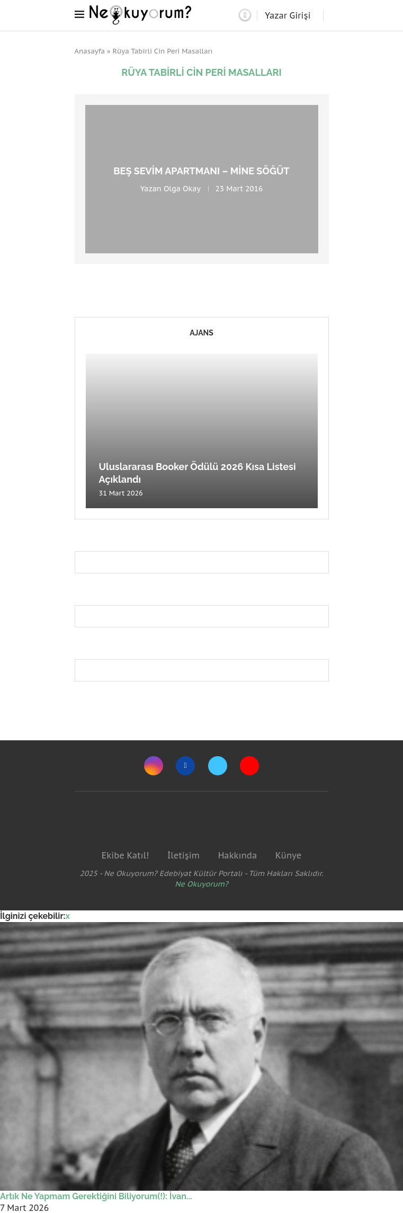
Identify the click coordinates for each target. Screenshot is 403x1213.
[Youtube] (249, 765)
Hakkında (237, 855)
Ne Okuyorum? (201, 884)
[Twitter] (217, 765)
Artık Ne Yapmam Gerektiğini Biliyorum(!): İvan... (96, 1196)
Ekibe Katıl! (125, 855)
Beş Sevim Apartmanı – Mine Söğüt (201, 170)
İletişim (183, 855)
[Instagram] (153, 765)
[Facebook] (185, 765)
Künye (288, 855)
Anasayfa (90, 51)
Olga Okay (182, 188)
